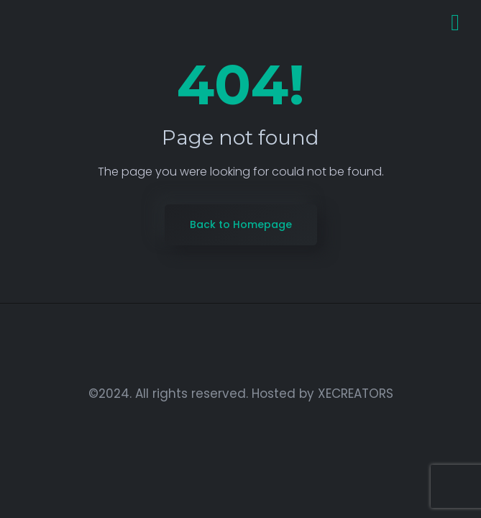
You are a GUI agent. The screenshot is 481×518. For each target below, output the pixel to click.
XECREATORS (355, 393)
